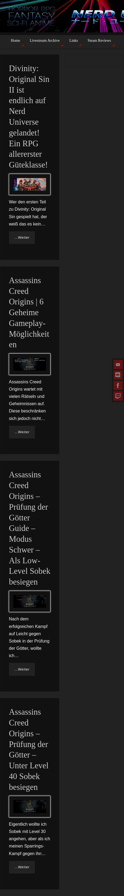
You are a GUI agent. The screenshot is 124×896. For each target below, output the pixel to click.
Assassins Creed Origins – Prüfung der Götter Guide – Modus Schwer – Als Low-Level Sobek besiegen (29, 528)
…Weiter (22, 237)
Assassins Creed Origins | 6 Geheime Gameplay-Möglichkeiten (29, 312)
